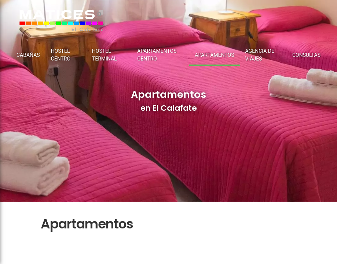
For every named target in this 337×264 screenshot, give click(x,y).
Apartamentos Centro (156, 55)
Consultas (306, 55)
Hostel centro (60, 55)
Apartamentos (214, 55)
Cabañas (28, 55)
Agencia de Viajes (259, 55)
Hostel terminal (104, 55)
